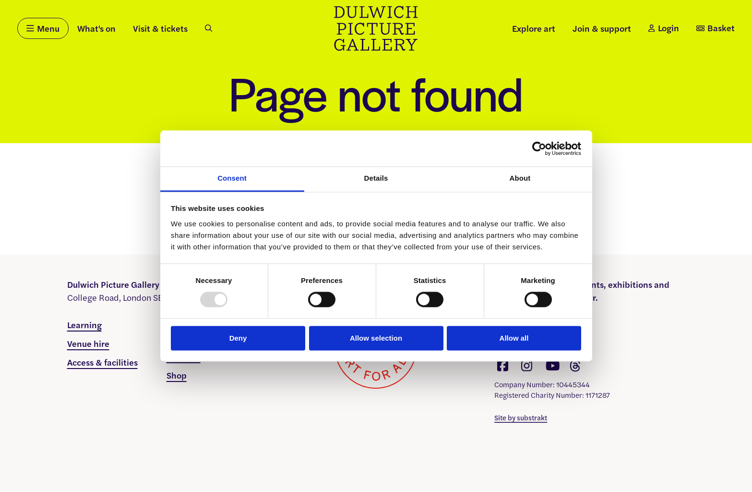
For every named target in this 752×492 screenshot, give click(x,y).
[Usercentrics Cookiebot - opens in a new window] (539, 148)
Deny (238, 338)
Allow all (514, 338)
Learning (84, 325)
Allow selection (376, 338)
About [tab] (520, 178)
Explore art (533, 28)
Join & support (602, 28)
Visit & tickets (160, 28)
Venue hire (88, 343)
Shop (177, 375)
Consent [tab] (232, 178)
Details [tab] (376, 178)
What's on (96, 28)
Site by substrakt (520, 417)
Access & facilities (102, 362)
